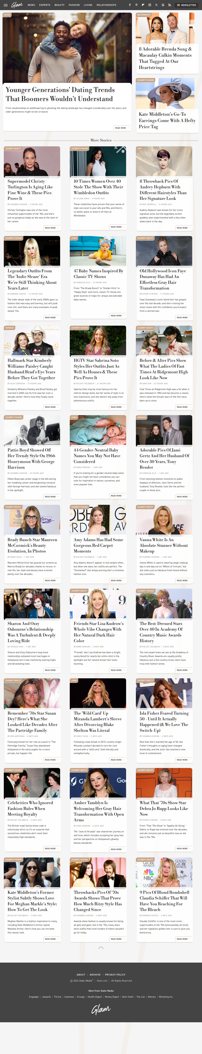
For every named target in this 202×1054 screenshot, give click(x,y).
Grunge (81, 1028)
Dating (7, 15)
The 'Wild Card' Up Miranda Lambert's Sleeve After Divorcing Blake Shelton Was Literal (100, 746)
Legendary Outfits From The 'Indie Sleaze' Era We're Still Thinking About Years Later (34, 289)
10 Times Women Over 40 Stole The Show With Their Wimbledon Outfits (98, 196)
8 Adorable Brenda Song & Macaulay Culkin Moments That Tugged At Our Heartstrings (165, 61)
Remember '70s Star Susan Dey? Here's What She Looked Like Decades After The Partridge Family (33, 746)
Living (88, 5)
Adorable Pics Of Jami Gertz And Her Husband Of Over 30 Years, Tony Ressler (167, 474)
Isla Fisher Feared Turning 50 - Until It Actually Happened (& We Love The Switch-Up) (164, 746)
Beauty (60, 5)
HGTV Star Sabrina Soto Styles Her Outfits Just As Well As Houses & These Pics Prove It (100, 384)
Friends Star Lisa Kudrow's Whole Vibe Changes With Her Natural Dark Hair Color (100, 654)
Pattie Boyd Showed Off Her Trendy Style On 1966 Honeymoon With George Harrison (33, 477)
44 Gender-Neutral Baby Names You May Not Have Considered (97, 474)
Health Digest (95, 1028)
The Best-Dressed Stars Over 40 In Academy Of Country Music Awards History (166, 654)
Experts (44, 5)
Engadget (34, 1028)
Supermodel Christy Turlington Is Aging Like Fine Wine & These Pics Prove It (30, 199)
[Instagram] (150, 6)
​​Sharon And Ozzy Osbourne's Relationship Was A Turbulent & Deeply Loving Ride (35, 657)
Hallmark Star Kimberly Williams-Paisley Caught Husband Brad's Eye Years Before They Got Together (32, 384)
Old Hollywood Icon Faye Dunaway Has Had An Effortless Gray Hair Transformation (163, 292)
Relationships (106, 5)
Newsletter (186, 5)
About (81, 1006)
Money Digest (112, 1028)
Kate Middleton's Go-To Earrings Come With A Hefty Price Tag (162, 126)
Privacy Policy (115, 1006)
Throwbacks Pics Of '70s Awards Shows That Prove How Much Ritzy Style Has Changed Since (98, 932)
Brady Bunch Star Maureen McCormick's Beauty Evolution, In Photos (33, 567)
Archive (95, 1006)
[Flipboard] (143, 6)
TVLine (57, 1028)
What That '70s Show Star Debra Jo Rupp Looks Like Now (164, 836)
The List (141, 1028)
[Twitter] (156, 6)
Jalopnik (46, 1028)
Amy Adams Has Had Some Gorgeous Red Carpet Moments (98, 567)
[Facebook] (130, 6)
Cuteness (69, 1028)
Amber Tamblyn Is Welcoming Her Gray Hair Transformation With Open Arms (99, 839)
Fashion (74, 5)
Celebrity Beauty (13, 154)
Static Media (85, 1012)
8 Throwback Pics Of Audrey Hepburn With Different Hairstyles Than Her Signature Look (166, 199)
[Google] (163, 6)
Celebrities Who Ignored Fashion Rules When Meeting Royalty (35, 836)
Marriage (9, 340)
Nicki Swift (127, 1028)
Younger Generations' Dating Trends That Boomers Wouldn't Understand (60, 94)
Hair (139, 154)
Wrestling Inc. (166, 1028)
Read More (120, 135)
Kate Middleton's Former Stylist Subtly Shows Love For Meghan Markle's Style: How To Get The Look (35, 932)
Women (152, 1028)
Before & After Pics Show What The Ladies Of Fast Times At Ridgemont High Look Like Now (164, 384)
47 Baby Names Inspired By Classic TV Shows (99, 286)
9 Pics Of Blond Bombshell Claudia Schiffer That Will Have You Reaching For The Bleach (165, 932)
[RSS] (169, 6)
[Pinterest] (136, 6)
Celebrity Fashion (145, 83)
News (31, 5)
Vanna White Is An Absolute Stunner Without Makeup (165, 564)
